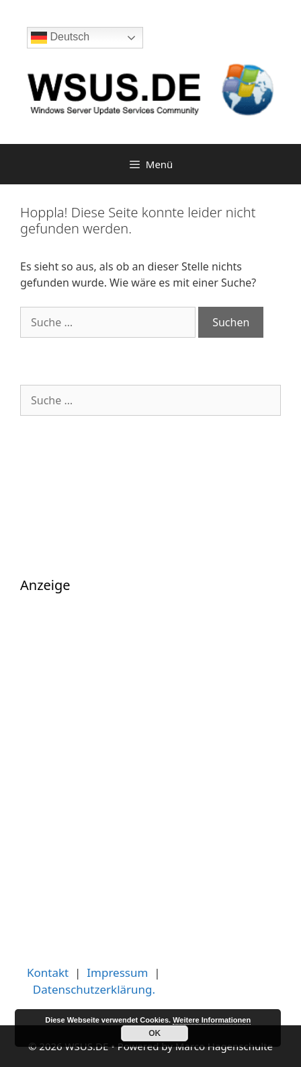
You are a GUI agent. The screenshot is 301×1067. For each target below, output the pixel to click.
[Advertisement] (150, 766)
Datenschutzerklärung (93, 989)
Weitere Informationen (212, 1020)
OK (154, 1033)
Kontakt (48, 972)
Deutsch (60, 38)
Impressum (117, 972)
